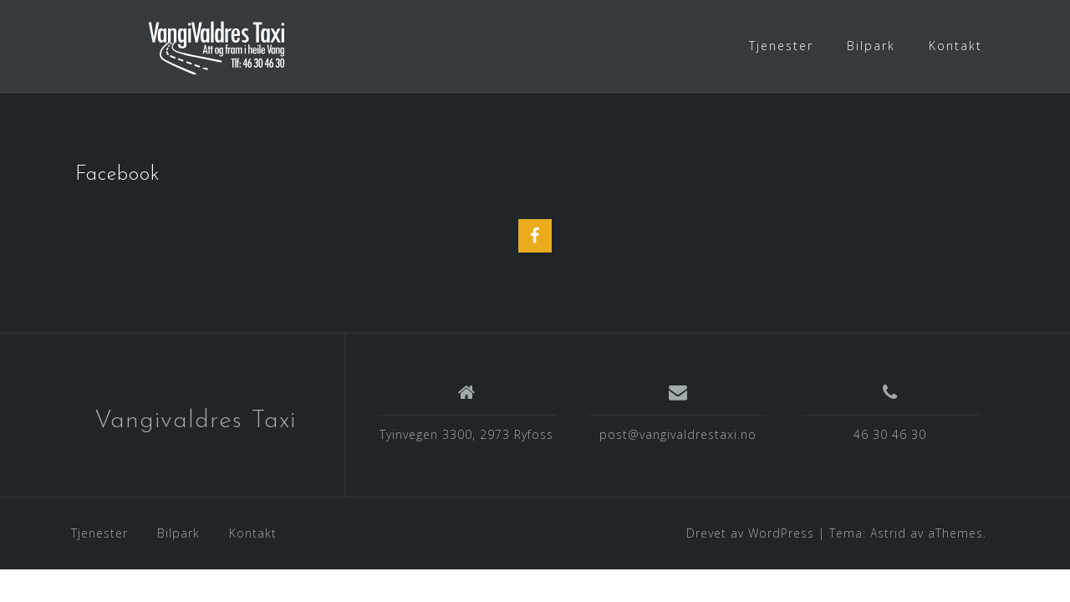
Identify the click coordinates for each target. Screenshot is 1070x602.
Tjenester (781, 46)
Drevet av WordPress (750, 533)
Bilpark (871, 46)
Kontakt (955, 46)
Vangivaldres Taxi (195, 421)
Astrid (888, 533)
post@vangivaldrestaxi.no (678, 434)
